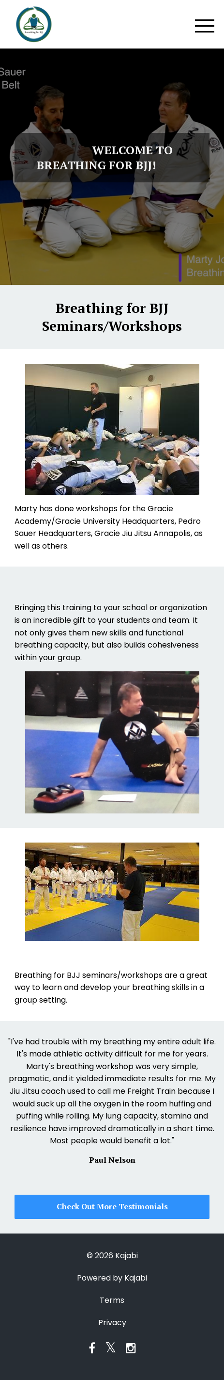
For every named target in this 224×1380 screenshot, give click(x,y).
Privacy (112, 1322)
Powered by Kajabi (112, 1277)
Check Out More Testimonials (112, 1206)
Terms (112, 1300)
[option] (112, 1100)
